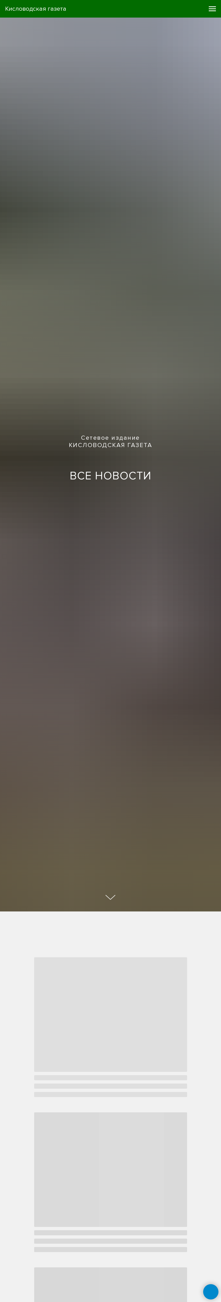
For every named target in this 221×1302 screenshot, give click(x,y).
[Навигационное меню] (212, 8)
